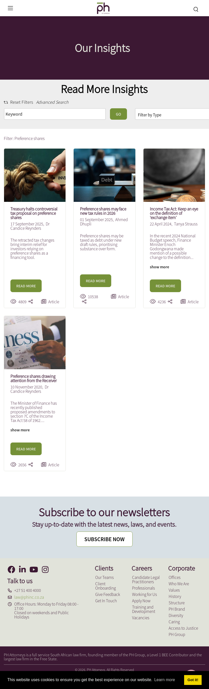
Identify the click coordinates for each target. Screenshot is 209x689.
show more (159, 266)
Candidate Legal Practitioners (146, 580)
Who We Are (179, 584)
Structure (177, 603)
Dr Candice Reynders (30, 226)
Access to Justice (183, 628)
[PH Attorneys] (103, 7)
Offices (175, 577)
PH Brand (177, 609)
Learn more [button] (164, 680)
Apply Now (141, 601)
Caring (174, 622)
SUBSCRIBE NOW (104, 539)
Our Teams (104, 577)
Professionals (143, 588)
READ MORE (26, 286)
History (175, 596)
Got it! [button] (192, 680)
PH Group (177, 634)
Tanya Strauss (186, 224)
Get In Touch (106, 601)
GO (118, 114)
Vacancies (140, 618)
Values (174, 590)
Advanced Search (52, 102)
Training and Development (143, 609)
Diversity (176, 615)
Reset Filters (18, 102)
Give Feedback (107, 594)
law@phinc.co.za (29, 597)
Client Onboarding (105, 586)
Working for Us (144, 594)
